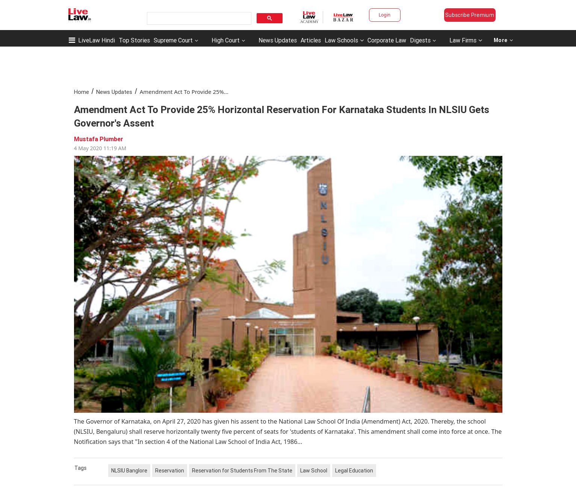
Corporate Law (386, 40)
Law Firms (465, 40)
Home (81, 91)
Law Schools (344, 40)
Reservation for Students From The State (242, 470)
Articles (311, 40)
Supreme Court (173, 40)
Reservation (169, 470)
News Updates (278, 40)
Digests (420, 40)
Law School (313, 470)
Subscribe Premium (469, 15)
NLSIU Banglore (129, 470)
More (503, 40)
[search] (198, 18)
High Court (226, 40)
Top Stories (134, 40)
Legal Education (354, 470)
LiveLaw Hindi (96, 40)
